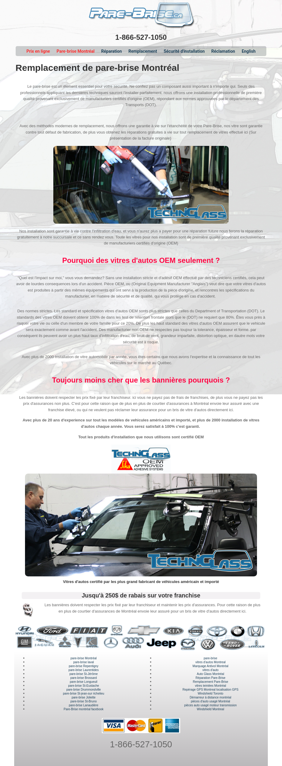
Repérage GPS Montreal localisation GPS (211, 689)
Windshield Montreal (210, 709)
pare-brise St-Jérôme (83, 674)
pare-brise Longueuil (83, 681)
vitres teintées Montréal (210, 685)
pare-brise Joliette (84, 697)
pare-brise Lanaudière (83, 705)
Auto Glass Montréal (210, 674)
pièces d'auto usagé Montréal (210, 701)
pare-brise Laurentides (83, 670)
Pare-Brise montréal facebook (83, 709)
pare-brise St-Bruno (83, 701)
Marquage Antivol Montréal (210, 666)
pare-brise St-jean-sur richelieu (83, 693)
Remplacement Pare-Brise (210, 681)
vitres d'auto (210, 670)
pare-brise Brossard (83, 677)
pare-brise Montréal (83, 658)
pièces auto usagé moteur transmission (210, 705)
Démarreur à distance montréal (210, 697)
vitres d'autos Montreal (210, 662)
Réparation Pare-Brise (210, 677)
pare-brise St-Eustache (83, 685)
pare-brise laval (83, 662)
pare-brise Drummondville (83, 689)
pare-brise (210, 658)
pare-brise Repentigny (83, 666)
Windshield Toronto (210, 693)
